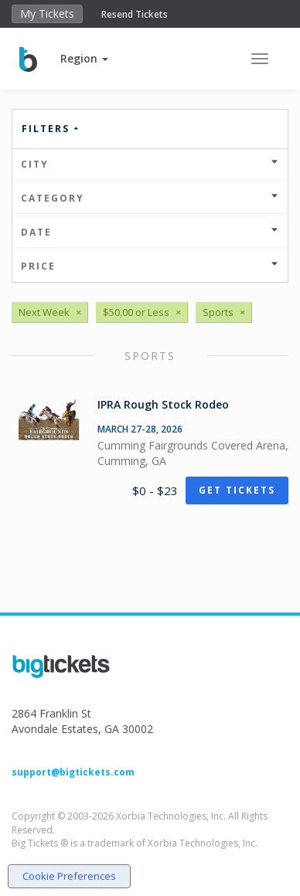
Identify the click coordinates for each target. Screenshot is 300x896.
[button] (84, 58)
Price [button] (150, 266)
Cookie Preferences (69, 876)
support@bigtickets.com (73, 772)
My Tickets (47, 13)
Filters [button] (51, 128)
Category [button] (150, 198)
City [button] (150, 164)
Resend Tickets (134, 14)
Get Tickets (237, 490)
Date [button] (150, 232)
